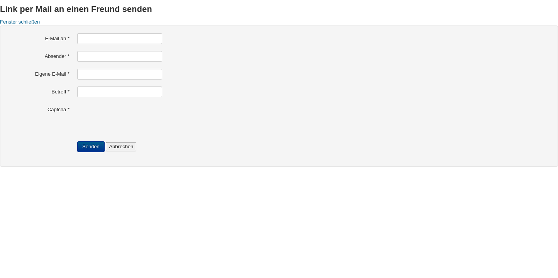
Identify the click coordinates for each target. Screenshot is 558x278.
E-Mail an (57, 38)
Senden (91, 146)
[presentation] (136, 119)
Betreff (60, 92)
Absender (57, 56)
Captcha (58, 109)
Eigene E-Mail (52, 74)
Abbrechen (121, 146)
